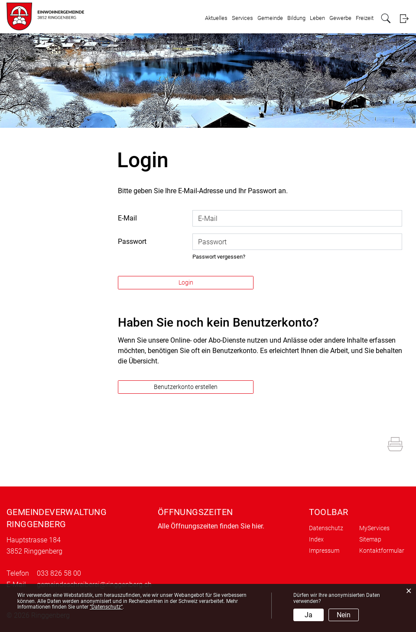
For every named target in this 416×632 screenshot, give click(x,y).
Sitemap (370, 539)
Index (316, 539)
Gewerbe (340, 18)
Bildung (296, 18)
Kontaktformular (381, 550)
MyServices (374, 528)
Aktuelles (216, 18)
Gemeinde (270, 18)
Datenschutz (326, 528)
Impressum (324, 550)
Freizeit (365, 18)
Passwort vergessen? (218, 256)
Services (242, 18)
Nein (344, 615)
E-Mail (127, 218)
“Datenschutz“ (106, 607)
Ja (308, 615)
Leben (317, 18)
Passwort (132, 241)
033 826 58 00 (59, 573)
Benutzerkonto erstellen (186, 386)
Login (404, 18)
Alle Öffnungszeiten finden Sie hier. (211, 526)
